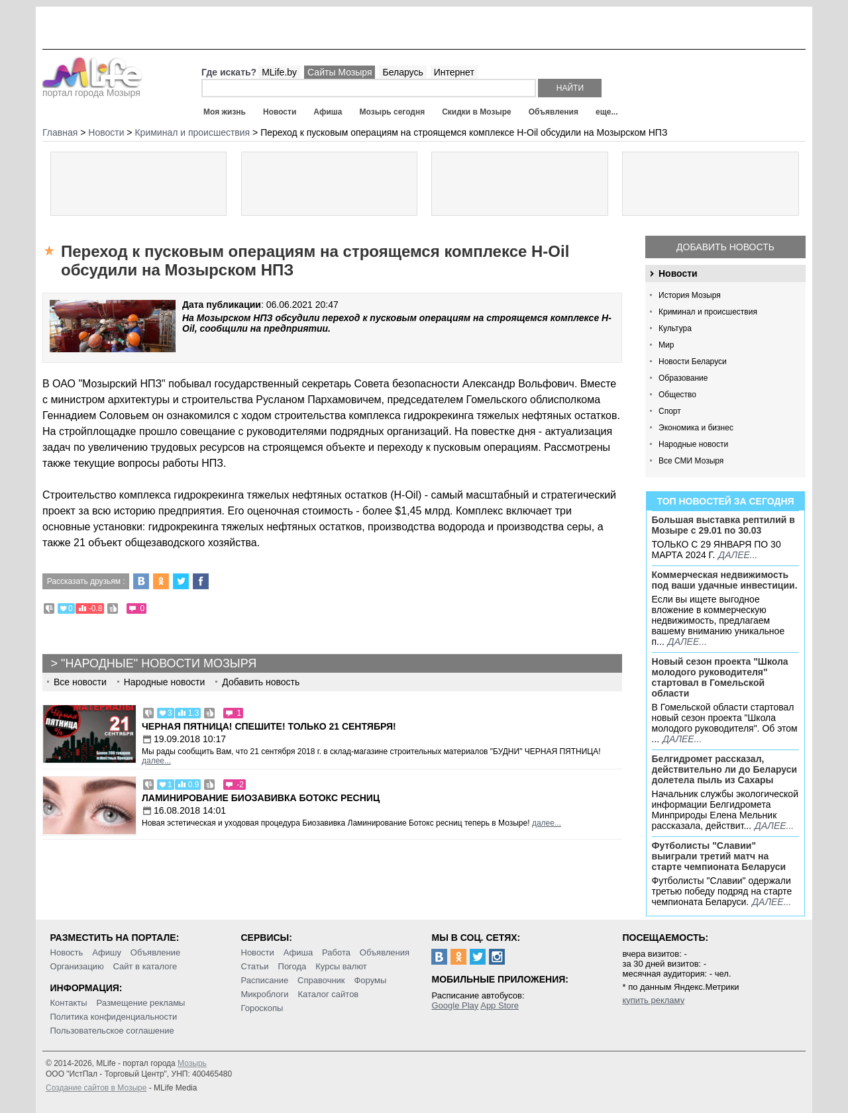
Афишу (106, 952)
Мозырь (192, 1063)
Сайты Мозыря (339, 72)
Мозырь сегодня (392, 112)
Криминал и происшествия (708, 311)
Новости (279, 112)
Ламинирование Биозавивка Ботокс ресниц (261, 798)
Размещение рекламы (141, 1003)
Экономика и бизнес (696, 427)
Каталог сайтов (327, 994)
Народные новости (693, 444)
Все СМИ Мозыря (691, 460)
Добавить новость (725, 247)
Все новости (80, 682)
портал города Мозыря (92, 88)
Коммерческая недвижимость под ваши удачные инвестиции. (725, 580)
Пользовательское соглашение (112, 1031)
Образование (683, 378)
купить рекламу (653, 1000)
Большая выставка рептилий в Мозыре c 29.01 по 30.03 (723, 525)
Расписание (265, 980)
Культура (675, 328)
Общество (677, 394)
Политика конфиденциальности (114, 1017)
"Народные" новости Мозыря (158, 663)
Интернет (454, 72)
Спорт (670, 411)
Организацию (77, 966)
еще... (606, 112)
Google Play (454, 1005)
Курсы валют (341, 966)
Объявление (155, 952)
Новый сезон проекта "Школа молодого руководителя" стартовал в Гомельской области (720, 677)
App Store (499, 1005)
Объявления (553, 112)
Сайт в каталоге (145, 966)
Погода (292, 966)
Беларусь (402, 72)
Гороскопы (262, 1008)
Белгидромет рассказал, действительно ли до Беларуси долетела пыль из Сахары (725, 769)
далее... (737, 555)
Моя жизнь (224, 112)
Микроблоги (265, 994)
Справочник (321, 980)
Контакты (68, 1003)
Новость (66, 952)
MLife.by (279, 72)
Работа (336, 952)
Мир (666, 345)
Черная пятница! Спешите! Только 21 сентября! (269, 726)
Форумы (370, 980)
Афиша (327, 112)
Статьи (255, 966)
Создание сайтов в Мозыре (96, 1087)
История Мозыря (690, 295)
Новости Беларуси (693, 361)
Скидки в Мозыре (476, 112)
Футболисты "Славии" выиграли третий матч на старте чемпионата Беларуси (719, 856)
